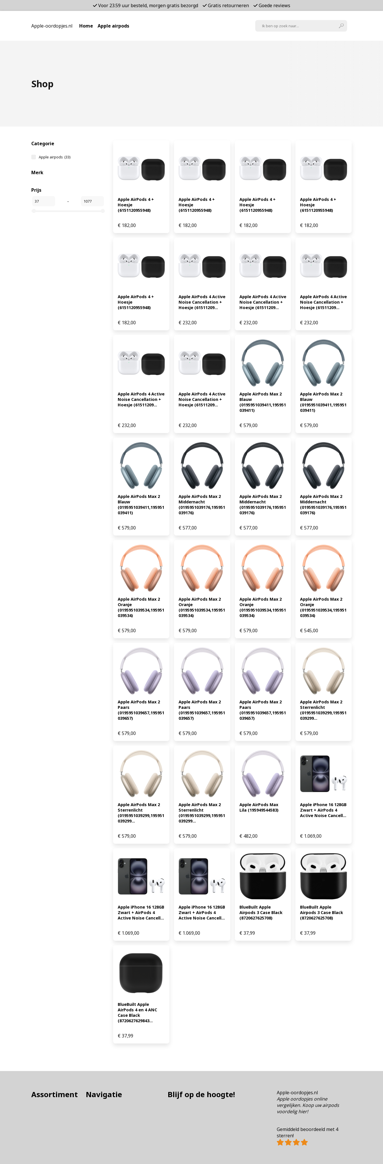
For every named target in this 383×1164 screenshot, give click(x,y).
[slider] (34, 211)
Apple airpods (113, 26)
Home (86, 26)
